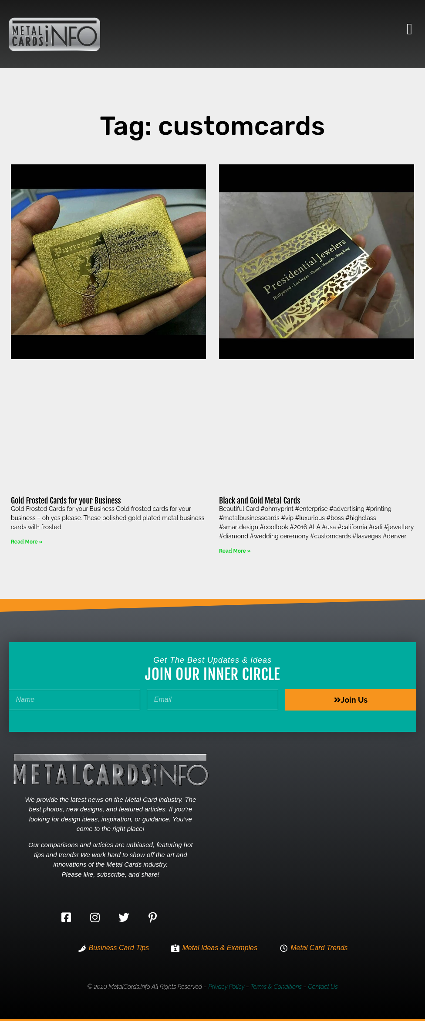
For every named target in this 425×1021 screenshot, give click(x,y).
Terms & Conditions (276, 986)
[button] (409, 29)
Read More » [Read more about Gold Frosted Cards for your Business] (26, 542)
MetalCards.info (129, 986)
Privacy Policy (226, 986)
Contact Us (322, 986)
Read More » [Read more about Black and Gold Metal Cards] (234, 551)
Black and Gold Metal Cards (259, 500)
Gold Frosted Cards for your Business (66, 500)
